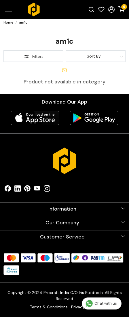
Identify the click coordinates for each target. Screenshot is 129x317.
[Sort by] (96, 56)
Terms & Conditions (49, 307)
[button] (111, 9)
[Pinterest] (27, 190)
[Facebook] (7, 190)
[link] (91, 9)
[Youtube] (37, 190)
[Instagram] (47, 190)
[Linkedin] (17, 190)
